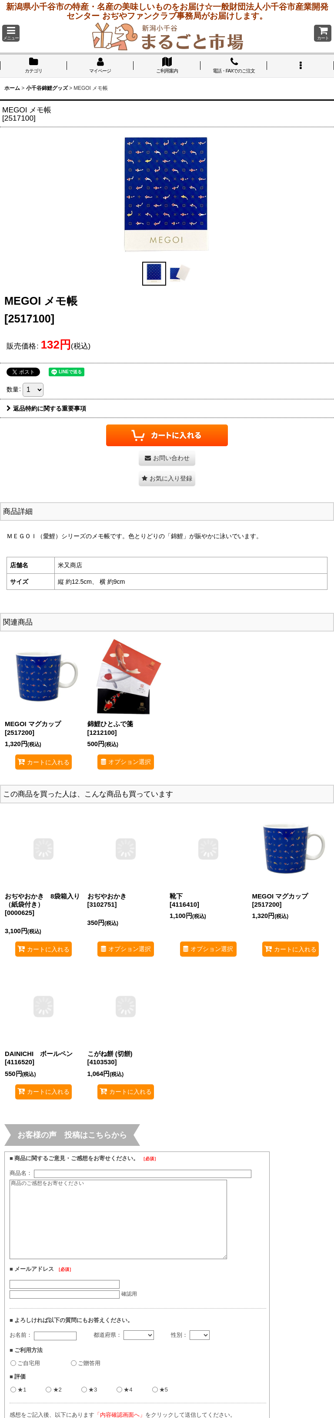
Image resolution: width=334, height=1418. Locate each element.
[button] (11, 33)
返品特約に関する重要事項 (46, 408)
